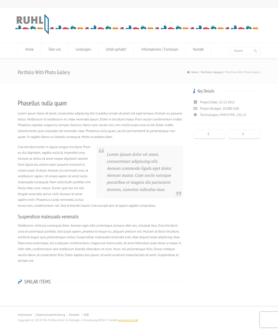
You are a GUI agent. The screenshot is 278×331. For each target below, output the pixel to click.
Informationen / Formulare (159, 51)
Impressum (25, 315)
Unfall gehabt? (116, 51)
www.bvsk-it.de (128, 320)
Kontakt (198, 51)
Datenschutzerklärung (50, 315)
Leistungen (83, 51)
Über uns (55, 51)
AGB (86, 315)
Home (29, 51)
